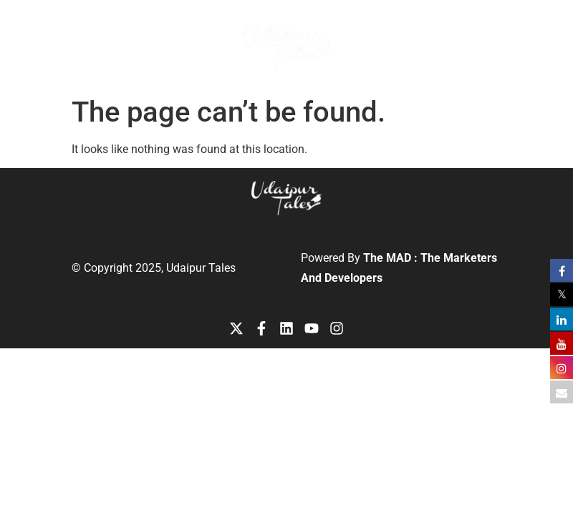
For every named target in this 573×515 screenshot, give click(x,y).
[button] (502, 33)
